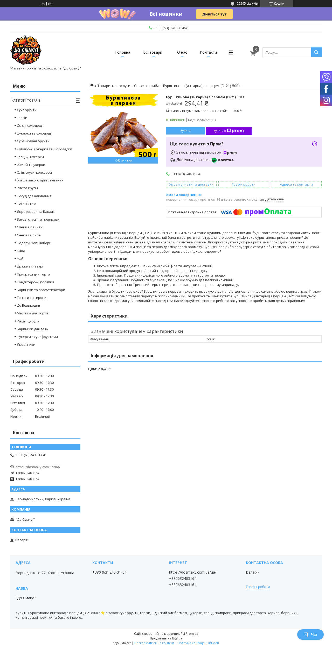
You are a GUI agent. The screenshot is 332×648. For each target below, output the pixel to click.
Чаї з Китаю (26, 203)
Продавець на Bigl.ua (166, 638)
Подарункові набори (34, 243)
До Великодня (28, 305)
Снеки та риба (146, 85)
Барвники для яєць (32, 329)
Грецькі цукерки (30, 156)
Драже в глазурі (30, 266)
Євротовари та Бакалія (36, 211)
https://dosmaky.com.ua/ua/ (38, 467)
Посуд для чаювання (34, 196)
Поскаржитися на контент (154, 643)
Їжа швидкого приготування (40, 180)
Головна (122, 52)
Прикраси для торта (33, 274)
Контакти (208, 52)
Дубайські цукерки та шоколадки (44, 149)
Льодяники (26, 344)
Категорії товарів (26, 100)
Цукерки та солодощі (34, 133)
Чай (20, 258)
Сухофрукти (27, 110)
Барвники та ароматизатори (41, 289)
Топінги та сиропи (31, 297)
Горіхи (22, 117)
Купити (185, 131)
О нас (182, 52)
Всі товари (152, 52)
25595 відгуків (247, 3)
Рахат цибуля (28, 321)
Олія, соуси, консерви (34, 172)
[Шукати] (316, 52)
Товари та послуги (113, 85)
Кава (21, 250)
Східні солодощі (30, 125)
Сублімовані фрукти (33, 141)
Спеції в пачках (29, 227)
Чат (310, 634)
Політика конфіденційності (198, 643)
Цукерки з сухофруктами (37, 336)
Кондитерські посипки (35, 282)
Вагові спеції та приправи (38, 219)
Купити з (228, 131)
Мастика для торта (32, 313)
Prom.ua (192, 633)
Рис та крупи (27, 188)
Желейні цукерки (31, 164)
